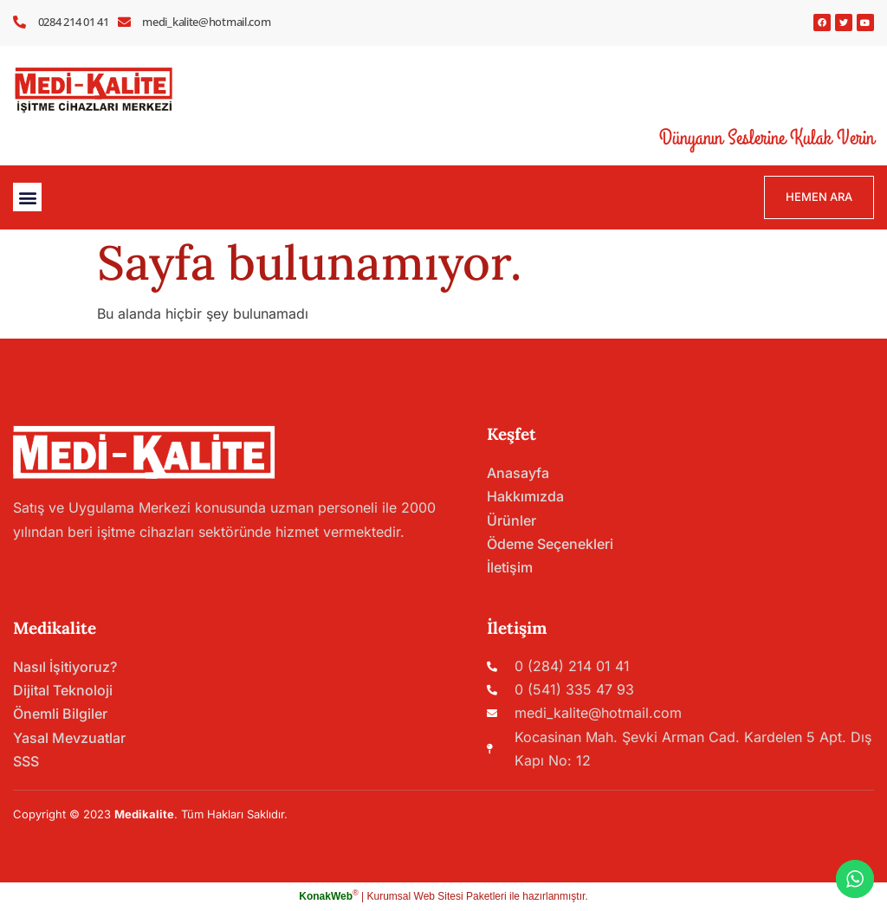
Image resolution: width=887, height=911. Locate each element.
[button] (27, 197)
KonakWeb (326, 896)
